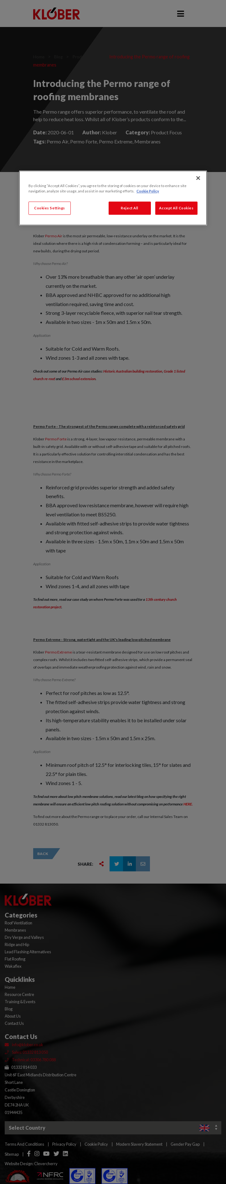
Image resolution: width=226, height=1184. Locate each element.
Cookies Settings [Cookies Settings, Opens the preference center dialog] (49, 208)
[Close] (198, 178)
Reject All (129, 208)
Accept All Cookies (176, 208)
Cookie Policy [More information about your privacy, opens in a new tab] (147, 191)
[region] (113, 197)
